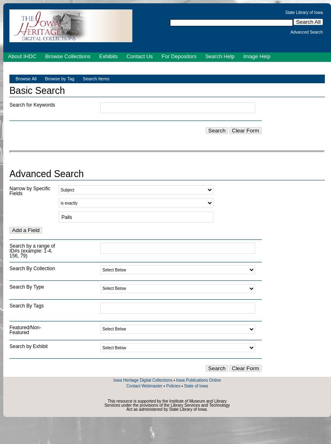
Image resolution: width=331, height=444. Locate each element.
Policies (173, 386)
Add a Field (25, 230)
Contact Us (140, 56)
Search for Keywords (32, 105)
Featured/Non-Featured (25, 330)
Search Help (220, 56)
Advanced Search (306, 32)
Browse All (26, 78)
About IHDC (22, 56)
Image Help (256, 56)
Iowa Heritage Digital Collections (142, 380)
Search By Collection (32, 268)
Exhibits (108, 56)
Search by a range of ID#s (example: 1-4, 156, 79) (32, 251)
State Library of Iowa (304, 13)
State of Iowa (196, 386)
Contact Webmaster (144, 386)
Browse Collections (68, 56)
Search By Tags (26, 306)
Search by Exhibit (28, 346)
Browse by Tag (60, 78)
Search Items (96, 78)
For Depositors (178, 56)
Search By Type (26, 287)
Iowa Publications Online (198, 380)
